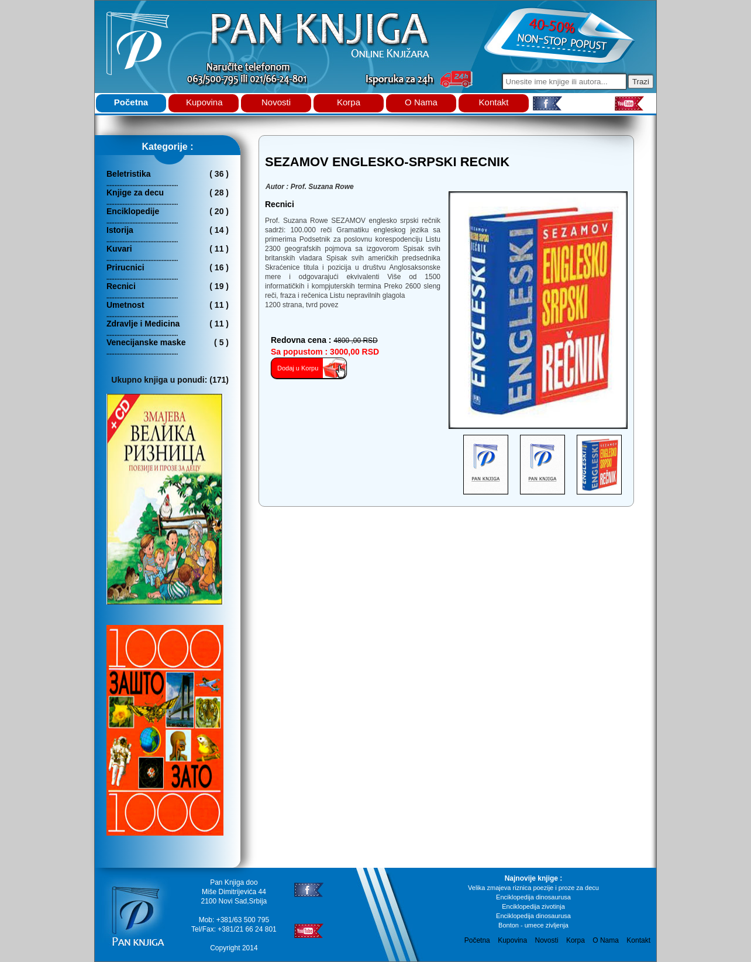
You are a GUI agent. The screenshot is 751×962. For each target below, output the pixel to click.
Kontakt (494, 102)
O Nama (421, 102)
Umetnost (125, 305)
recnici (279, 204)
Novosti (276, 102)
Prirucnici (125, 267)
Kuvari (119, 248)
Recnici (121, 286)
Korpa (348, 102)
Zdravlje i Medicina (143, 323)
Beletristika (128, 173)
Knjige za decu (135, 192)
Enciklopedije (132, 211)
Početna (131, 102)
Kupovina (204, 102)
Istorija (119, 230)
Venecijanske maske (145, 342)
